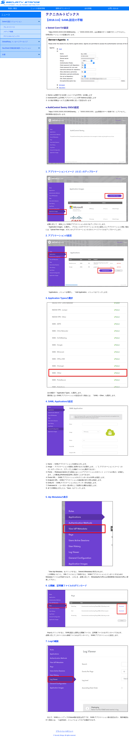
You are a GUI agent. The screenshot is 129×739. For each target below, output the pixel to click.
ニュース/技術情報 (38, 8)
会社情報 (88, 8)
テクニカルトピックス (11, 36)
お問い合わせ (113, 8)
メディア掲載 (8, 32)
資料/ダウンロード (63, 8)
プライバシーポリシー (64, 731)
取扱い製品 (12, 8)
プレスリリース (9, 27)
